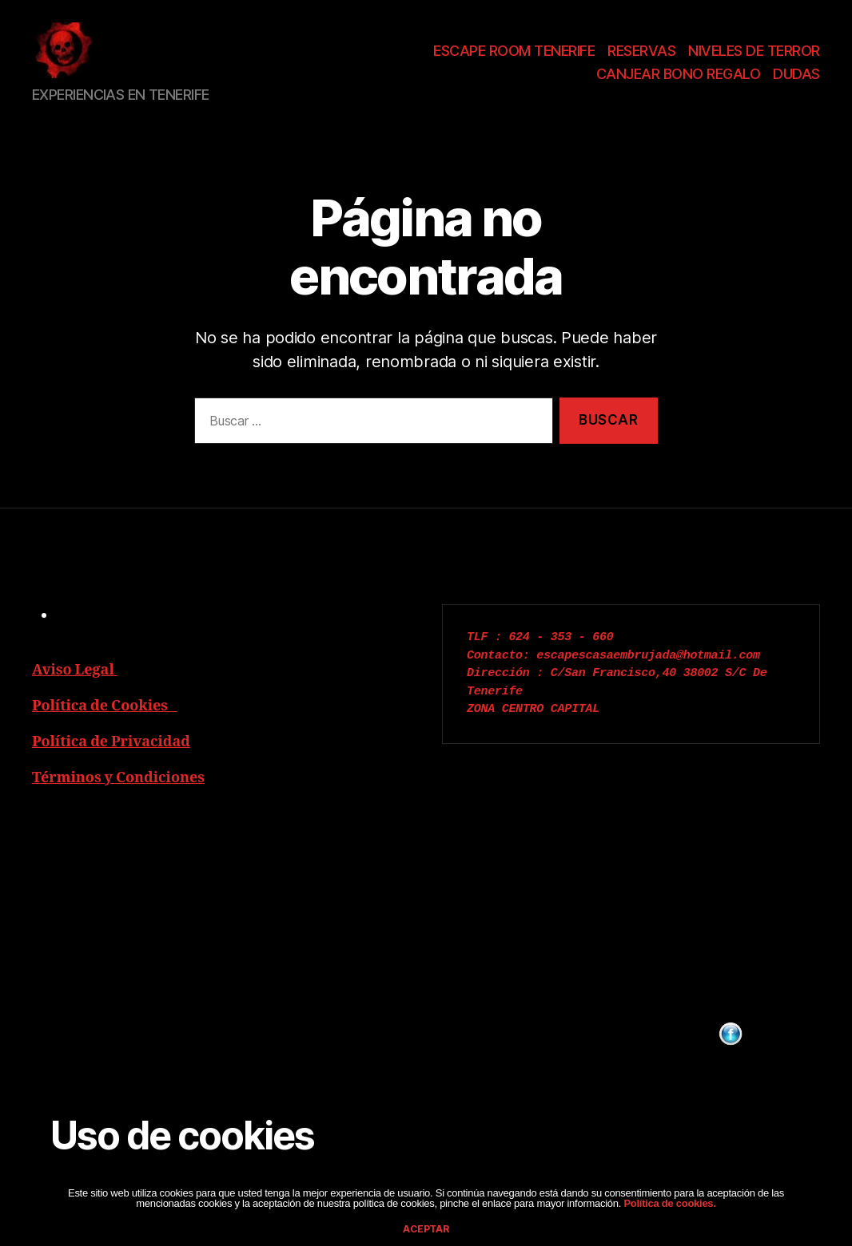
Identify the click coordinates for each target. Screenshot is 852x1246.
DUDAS (796, 79)
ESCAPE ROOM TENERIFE (514, 55)
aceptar (425, 1229)
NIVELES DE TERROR (754, 55)
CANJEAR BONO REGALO (678, 79)
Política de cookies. (668, 1203)
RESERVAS (641, 55)
